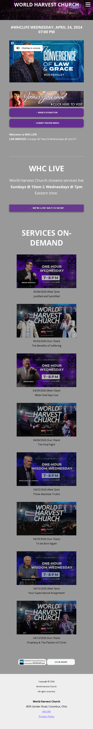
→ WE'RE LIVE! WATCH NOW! (46, 208)
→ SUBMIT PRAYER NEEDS (46, 123)
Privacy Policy (46, 716)
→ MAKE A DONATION (46, 112)
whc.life (46, 711)
